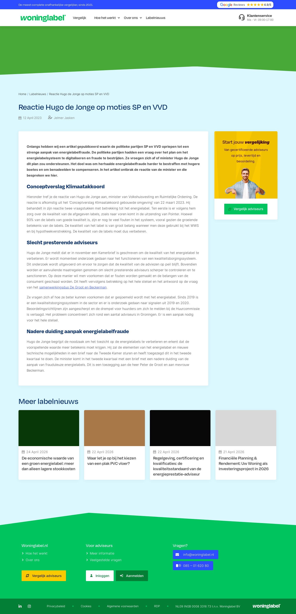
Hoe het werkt (105, 17)
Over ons (131, 17)
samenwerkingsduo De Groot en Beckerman (72, 287)
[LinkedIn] (20, 606)
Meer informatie (100, 553)
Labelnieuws (155, 17)
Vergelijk (79, 17)
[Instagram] (29, 606)
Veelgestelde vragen (104, 560)
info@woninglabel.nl (195, 554)
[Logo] (43, 18)
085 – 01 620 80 (192, 566)
